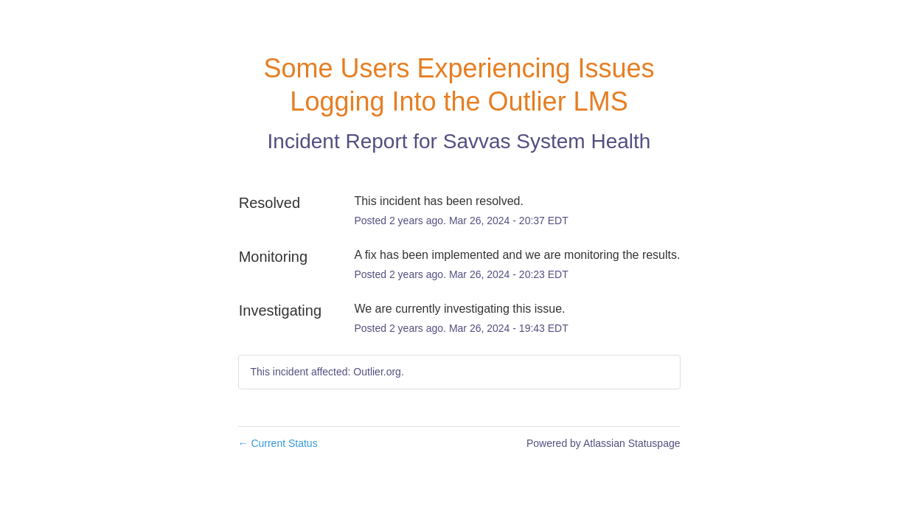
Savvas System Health (547, 141)
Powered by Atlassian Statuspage (603, 443)
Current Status (278, 443)
